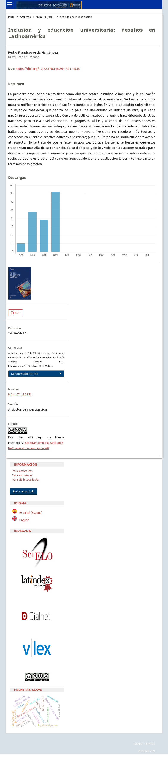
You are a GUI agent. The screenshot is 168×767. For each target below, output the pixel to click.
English (24, 520)
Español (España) (30, 512)
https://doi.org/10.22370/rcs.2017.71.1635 (48, 68)
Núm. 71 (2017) (45, 16)
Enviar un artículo (23, 491)
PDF (17, 312)
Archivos (25, 16)
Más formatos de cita (24, 374)
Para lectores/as (22, 470)
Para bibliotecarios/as (26, 479)
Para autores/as (22, 475)
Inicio (11, 16)
